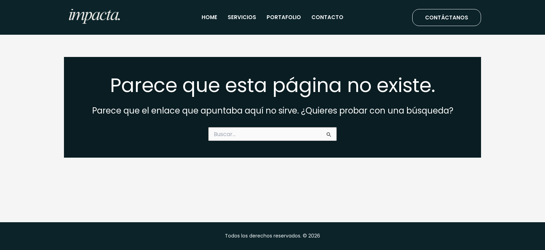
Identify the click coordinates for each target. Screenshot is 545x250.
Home (209, 17)
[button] (446, 17)
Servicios (242, 17)
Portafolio (284, 17)
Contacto (327, 17)
